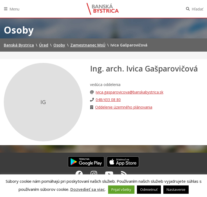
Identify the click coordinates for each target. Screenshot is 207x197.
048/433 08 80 (108, 99)
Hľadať (197, 9)
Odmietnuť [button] (149, 189)
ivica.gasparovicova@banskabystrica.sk (129, 92)
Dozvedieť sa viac (87, 189)
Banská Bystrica (103, 9)
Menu (14, 9)
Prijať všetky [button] (121, 189)
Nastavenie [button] (176, 189)
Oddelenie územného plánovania (123, 107)
